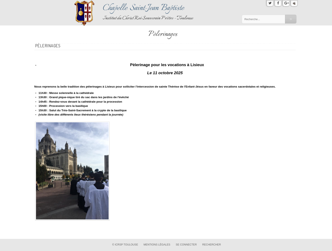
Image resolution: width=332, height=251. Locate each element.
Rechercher (211, 244)
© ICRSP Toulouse (125, 244)
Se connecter (186, 244)
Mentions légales (157, 244)
